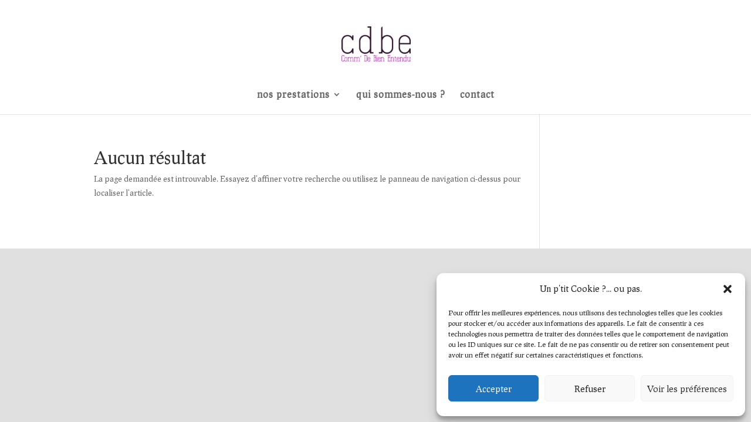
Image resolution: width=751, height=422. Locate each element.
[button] (727, 289)
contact (477, 95)
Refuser (589, 388)
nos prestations (293, 95)
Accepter (494, 388)
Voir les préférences (687, 388)
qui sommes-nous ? (400, 95)
